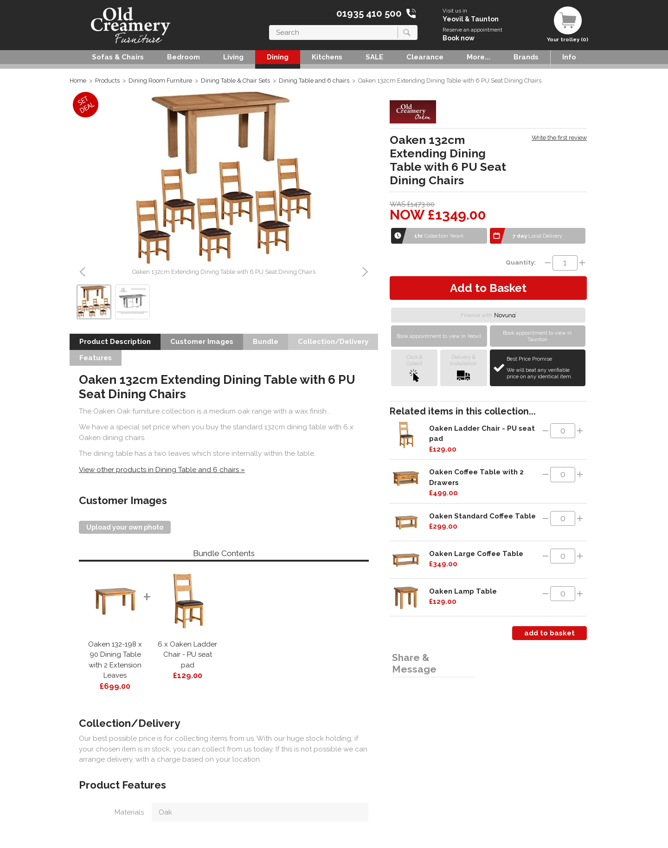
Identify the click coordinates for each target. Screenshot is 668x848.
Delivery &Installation (463, 368)
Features (95, 358)
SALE (374, 57)
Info (569, 57)
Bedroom (183, 57)
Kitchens (327, 57)
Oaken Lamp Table (463, 591)
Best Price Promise (545, 368)
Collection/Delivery (333, 341)
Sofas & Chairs (118, 57)
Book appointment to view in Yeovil (439, 336)
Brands (526, 57)
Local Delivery (537, 236)
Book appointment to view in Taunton (537, 336)
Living (233, 57)
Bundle (265, 341)
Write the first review (559, 137)
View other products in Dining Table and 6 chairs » (162, 470)
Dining (278, 57)
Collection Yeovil (438, 236)
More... (478, 57)
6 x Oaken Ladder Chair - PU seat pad (187, 654)
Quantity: (521, 262)
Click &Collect (414, 368)
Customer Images (201, 341)
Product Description (115, 341)
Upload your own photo (124, 527)
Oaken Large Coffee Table (476, 554)
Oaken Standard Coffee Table (482, 516)
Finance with (488, 315)
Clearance (424, 57)
